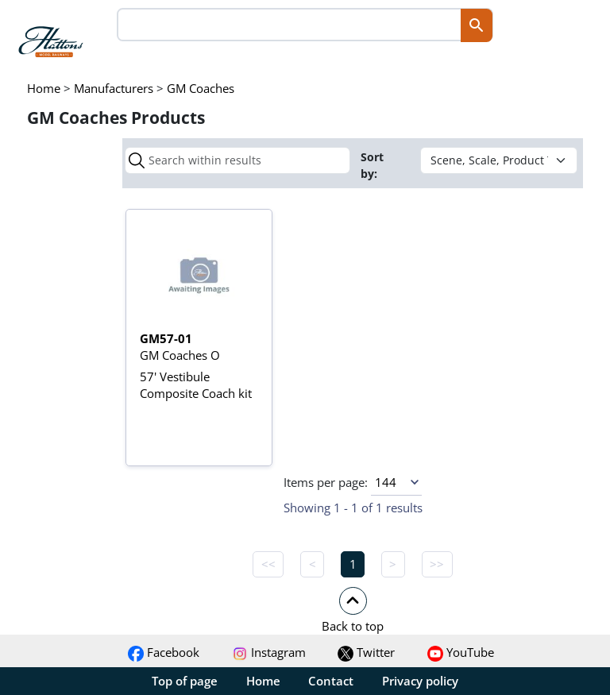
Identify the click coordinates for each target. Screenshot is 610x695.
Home (263, 681)
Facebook (163, 652)
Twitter (366, 652)
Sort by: (372, 165)
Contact (330, 681)
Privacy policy (420, 681)
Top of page (185, 681)
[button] (352, 609)
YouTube (460, 652)
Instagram (269, 652)
